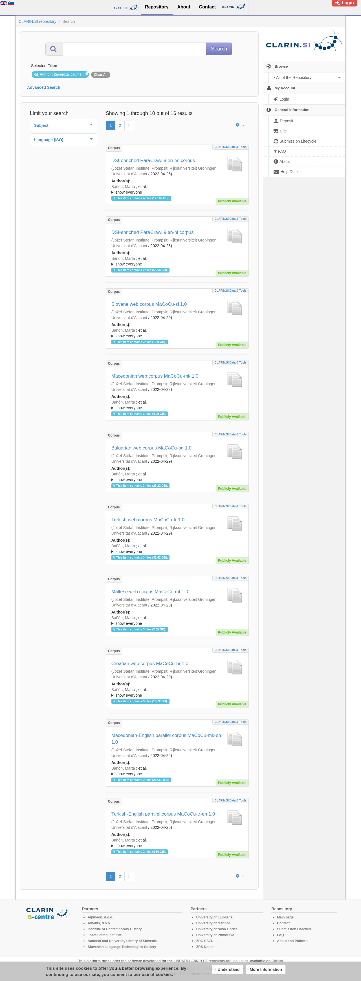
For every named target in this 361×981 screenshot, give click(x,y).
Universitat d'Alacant (129, 174)
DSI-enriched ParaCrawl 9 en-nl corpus (152, 232)
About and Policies (292, 941)
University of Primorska (215, 935)
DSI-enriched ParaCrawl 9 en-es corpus (153, 160)
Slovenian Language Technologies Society (122, 947)
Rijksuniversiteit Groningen (193, 168)
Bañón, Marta (123, 186)
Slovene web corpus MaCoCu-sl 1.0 (149, 304)
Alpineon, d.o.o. (100, 917)
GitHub (277, 961)
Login (344, 2)
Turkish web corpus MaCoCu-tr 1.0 (148, 519)
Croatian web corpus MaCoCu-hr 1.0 (149, 663)
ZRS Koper (205, 947)
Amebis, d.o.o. (99, 923)
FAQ (280, 935)
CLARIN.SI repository (37, 21)
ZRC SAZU (204, 941)
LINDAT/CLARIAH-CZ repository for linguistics (211, 961)
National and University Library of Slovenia (122, 941)
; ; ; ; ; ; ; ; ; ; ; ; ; (177, 189)
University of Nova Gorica (217, 929)
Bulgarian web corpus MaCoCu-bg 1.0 (151, 448)
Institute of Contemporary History (115, 929)
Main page (285, 917)
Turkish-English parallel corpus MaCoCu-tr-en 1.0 (163, 814)
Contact (283, 923)
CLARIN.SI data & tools (230, 147)
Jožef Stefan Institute (131, 168)
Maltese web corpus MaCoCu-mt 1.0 (149, 591)
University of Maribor (213, 923)
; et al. (177, 189)
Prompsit (159, 168)
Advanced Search (43, 87)
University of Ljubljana (214, 917)
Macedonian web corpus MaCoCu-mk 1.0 (155, 376)
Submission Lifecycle (294, 929)
